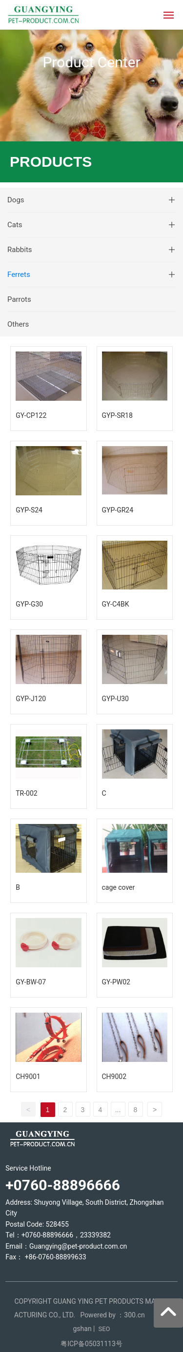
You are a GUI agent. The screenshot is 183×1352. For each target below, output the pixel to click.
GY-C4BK (115, 604)
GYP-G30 (29, 604)
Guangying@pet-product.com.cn (78, 1246)
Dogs (15, 200)
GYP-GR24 (118, 510)
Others (18, 324)
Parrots (19, 299)
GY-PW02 (116, 982)
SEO (104, 1328)
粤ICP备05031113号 (91, 1344)
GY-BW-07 (31, 982)
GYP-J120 (31, 699)
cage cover (118, 887)
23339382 (95, 1235)
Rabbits (19, 249)
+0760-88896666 (47, 1235)
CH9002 (114, 1076)
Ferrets (18, 274)
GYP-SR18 (117, 415)
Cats (14, 224)
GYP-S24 (29, 510)
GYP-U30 (115, 699)
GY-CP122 (31, 415)
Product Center (91, 62)
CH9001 (28, 1076)
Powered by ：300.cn (113, 1315)
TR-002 (26, 793)
